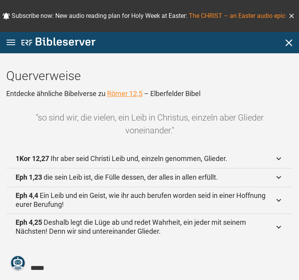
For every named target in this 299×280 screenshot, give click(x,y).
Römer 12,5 (124, 93)
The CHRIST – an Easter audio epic (237, 15)
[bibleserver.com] (58, 43)
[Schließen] (289, 43)
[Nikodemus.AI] (18, 263)
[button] (291, 16)
